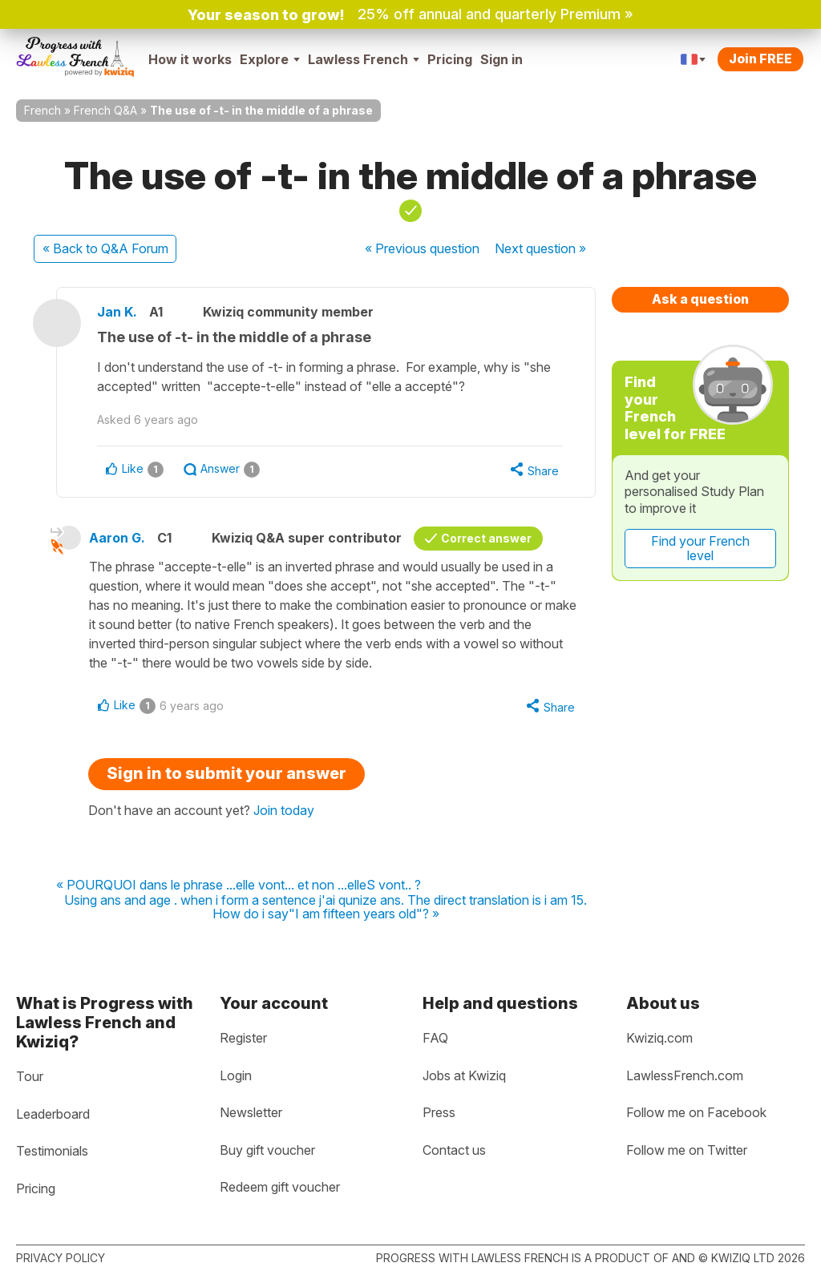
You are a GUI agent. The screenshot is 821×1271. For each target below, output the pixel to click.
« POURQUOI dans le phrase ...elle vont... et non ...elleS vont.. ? (238, 885)
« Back (105, 248)
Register (243, 1038)
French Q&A (105, 110)
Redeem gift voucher (280, 1187)
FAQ (435, 1038)
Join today (283, 810)
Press (439, 1112)
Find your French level (700, 548)
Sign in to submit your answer (226, 773)
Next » (540, 248)
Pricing (449, 59)
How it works (190, 59)
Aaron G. (117, 538)
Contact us (454, 1150)
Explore (270, 59)
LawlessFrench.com (684, 1075)
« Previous (422, 248)
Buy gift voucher (267, 1150)
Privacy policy (60, 1258)
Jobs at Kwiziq (464, 1075)
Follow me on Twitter (686, 1150)
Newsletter (251, 1112)
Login (236, 1075)
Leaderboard (53, 1114)
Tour (29, 1076)
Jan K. (117, 312)
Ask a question (700, 299)
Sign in (501, 59)
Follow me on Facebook (696, 1112)
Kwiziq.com (659, 1038)
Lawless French (363, 59)
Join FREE (760, 58)
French (42, 110)
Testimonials (52, 1151)
